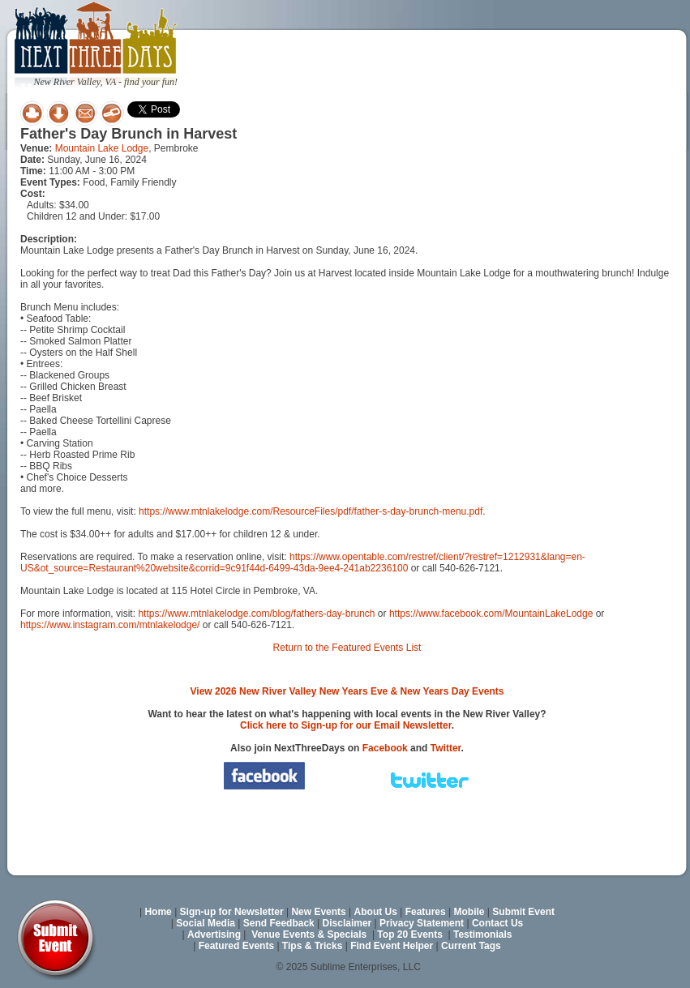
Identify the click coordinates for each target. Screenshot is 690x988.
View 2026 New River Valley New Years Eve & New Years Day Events (347, 691)
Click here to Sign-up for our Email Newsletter (346, 725)
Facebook (385, 748)
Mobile (469, 911)
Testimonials (482, 934)
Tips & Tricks (312, 946)
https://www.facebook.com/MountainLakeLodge (491, 613)
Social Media (205, 923)
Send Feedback (279, 923)
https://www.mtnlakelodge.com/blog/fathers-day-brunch (256, 613)
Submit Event (523, 911)
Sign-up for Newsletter (232, 911)
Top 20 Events (409, 934)
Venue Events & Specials (308, 934)
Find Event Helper (391, 946)
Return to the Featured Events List (347, 647)
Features (425, 911)
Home (157, 911)
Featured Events (236, 946)
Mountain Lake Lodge (101, 148)
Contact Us (497, 923)
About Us (375, 911)
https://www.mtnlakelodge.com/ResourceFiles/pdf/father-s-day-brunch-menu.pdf (310, 511)
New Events (318, 911)
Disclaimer (347, 923)
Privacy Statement (421, 923)
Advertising (214, 934)
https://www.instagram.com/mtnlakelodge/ (109, 625)
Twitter (446, 748)
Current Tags (471, 946)
